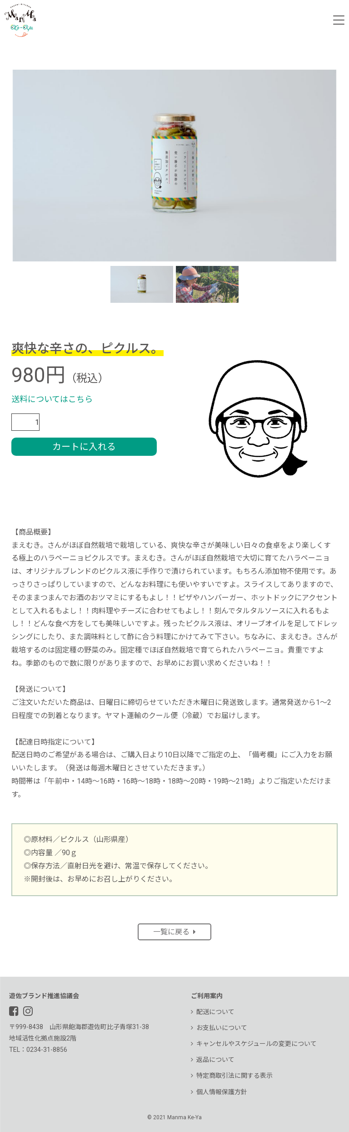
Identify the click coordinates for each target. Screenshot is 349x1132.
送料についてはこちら (52, 399)
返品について (212, 1059)
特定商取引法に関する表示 (232, 1075)
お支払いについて (219, 1027)
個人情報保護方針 (219, 1092)
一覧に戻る (174, 932)
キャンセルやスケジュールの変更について (254, 1043)
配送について (212, 1011)
